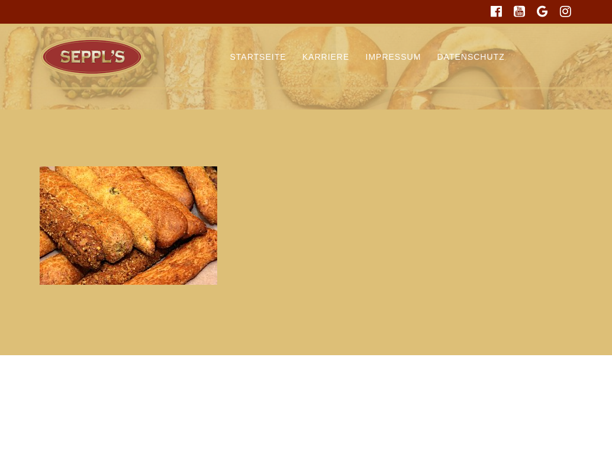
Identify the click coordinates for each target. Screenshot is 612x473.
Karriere (326, 57)
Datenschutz (471, 57)
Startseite (258, 57)
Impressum (393, 57)
